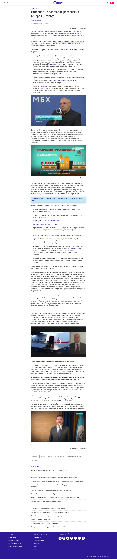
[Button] (74, 28)
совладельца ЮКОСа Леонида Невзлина (45, 224)
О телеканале (12, 537)
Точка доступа (37, 537)
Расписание (36, 553)
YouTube (35, 549)
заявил (46, 88)
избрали (49, 31)
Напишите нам (12, 549)
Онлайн (35, 546)
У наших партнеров (38, 540)
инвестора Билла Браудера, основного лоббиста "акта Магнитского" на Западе (57, 235)
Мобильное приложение (15, 546)
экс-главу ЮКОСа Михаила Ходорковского (46, 221)
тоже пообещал (59, 80)
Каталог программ (13, 540)
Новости (34, 8)
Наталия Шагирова (36, 20)
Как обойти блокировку (14, 543)
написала (45, 130)
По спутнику (36, 543)
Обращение (50, 64)
